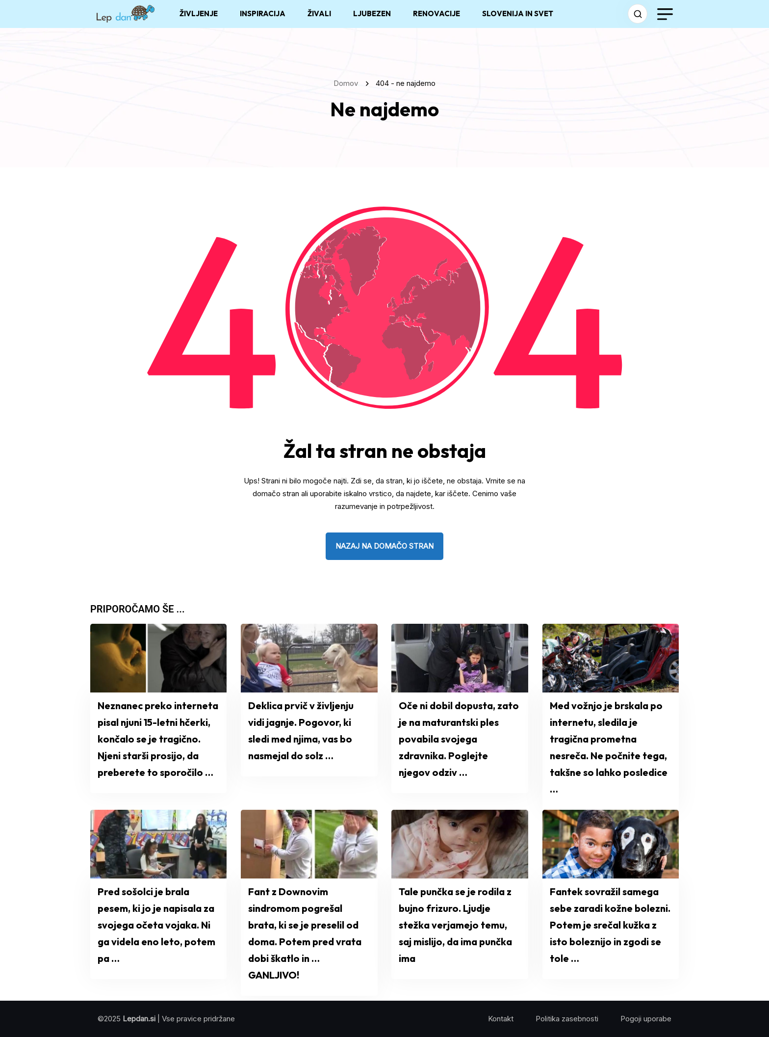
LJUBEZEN (372, 13)
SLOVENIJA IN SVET (517, 13)
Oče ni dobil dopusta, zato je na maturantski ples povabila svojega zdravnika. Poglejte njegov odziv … (459, 738)
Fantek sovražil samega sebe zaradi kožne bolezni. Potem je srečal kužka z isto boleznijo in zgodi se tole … (610, 924)
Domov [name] (347, 83)
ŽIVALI (319, 13)
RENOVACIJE (436, 13)
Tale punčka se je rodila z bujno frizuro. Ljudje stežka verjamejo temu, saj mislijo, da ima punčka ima (455, 924)
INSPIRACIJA (262, 13)
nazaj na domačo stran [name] (384, 546)
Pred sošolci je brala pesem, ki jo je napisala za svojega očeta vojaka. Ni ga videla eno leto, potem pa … (156, 924)
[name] (125, 14)
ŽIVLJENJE (198, 13)
